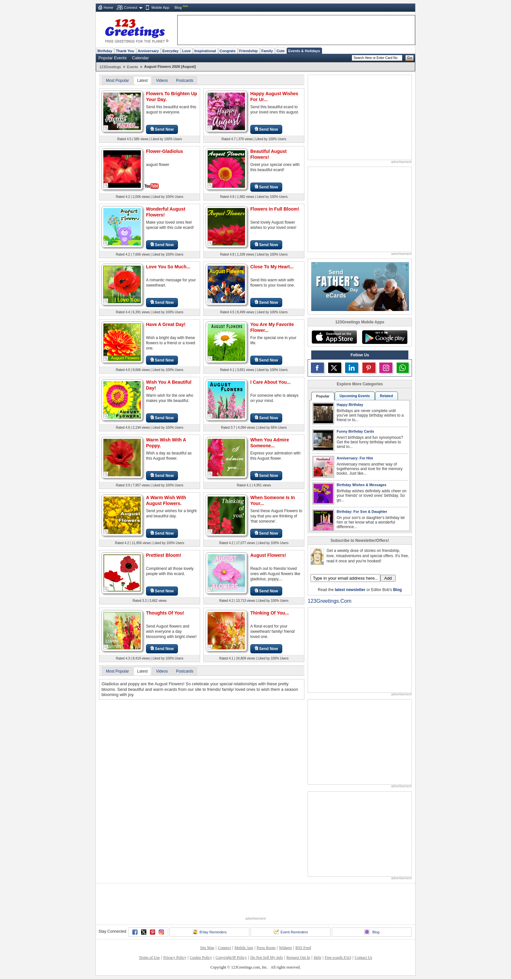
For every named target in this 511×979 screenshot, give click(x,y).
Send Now (162, 129)
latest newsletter (350, 589)
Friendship (248, 51)
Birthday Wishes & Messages (362, 485)
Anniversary (148, 51)
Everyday (170, 51)
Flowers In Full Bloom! (274, 209)
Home (108, 7)
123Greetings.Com (329, 601)
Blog (178, 7)
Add (388, 578)
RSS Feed (303, 947)
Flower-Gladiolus (164, 151)
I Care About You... (270, 382)
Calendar (140, 57)
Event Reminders (291, 931)
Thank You (125, 51)
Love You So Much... (168, 266)
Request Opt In (298, 957)
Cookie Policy (201, 957)
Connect (130, 7)
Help (317, 957)
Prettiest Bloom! (163, 555)
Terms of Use (149, 957)
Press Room (266, 947)
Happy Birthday (350, 405)
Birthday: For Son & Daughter (362, 511)
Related (386, 396)
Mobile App (160, 7)
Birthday (104, 51)
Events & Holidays (304, 51)
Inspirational (205, 51)
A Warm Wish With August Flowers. (166, 500)
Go (409, 58)
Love (186, 51)
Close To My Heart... (272, 266)
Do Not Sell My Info (266, 957)
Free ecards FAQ (338, 957)
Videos (162, 80)
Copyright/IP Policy (231, 957)
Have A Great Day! (165, 324)
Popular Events (112, 57)
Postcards (184, 80)
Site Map (207, 947)
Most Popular (117, 80)
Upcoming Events (355, 396)
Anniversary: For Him (355, 458)
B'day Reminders (209, 931)
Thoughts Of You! (165, 613)
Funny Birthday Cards (355, 431)
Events (132, 67)
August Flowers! (268, 555)
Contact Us (363, 957)
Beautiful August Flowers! (268, 154)
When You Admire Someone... (269, 442)
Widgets (285, 947)
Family (267, 51)
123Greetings (110, 67)
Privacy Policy (174, 957)
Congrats (228, 51)
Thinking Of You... (269, 613)
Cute (280, 51)
